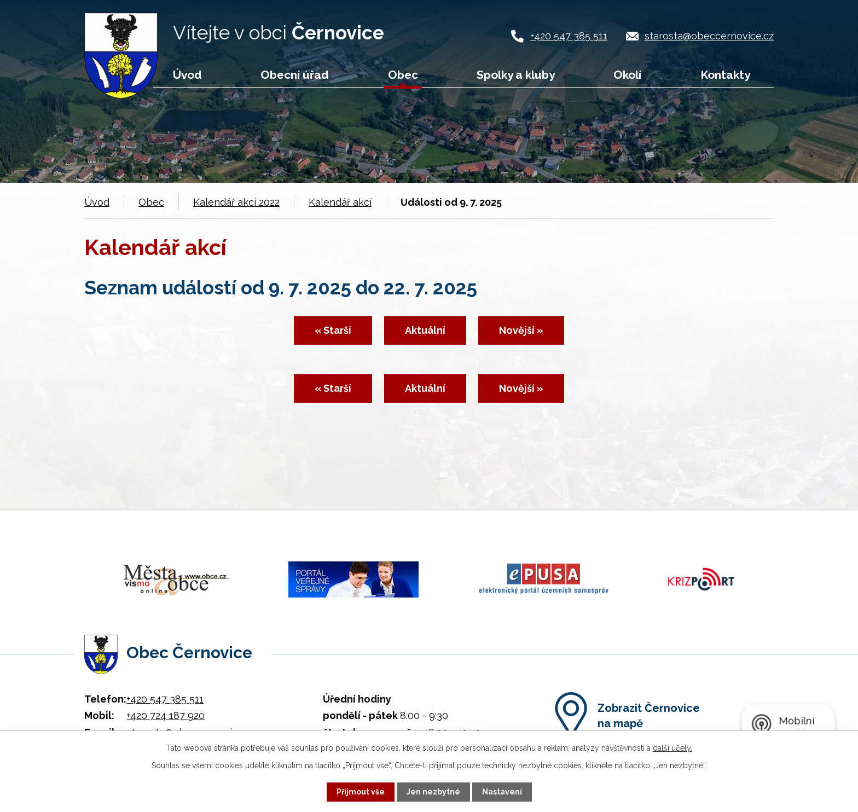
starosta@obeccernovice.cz (709, 36)
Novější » (522, 331)
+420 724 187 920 (165, 712)
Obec (403, 75)
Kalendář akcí (340, 202)
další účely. (672, 748)
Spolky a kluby (516, 75)
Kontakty (725, 75)
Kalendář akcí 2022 (236, 202)
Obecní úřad (294, 75)
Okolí (627, 75)
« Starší (332, 331)
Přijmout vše (361, 791)
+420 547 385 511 (568, 36)
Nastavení (502, 791)
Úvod (187, 75)
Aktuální (425, 331)
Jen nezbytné (433, 791)
